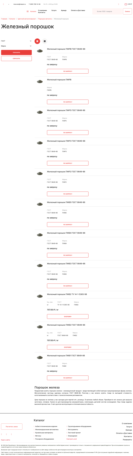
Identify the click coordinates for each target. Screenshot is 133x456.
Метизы (38, 436)
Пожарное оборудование (44, 439)
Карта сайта (5, 440)
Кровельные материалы (44, 433)
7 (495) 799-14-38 (34, 4)
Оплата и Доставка (78, 10)
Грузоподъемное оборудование (79, 426)
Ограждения (72, 436)
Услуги (53, 10)
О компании (42, 10)
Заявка (127, 11)
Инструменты (73, 429)
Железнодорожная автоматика (46, 429)
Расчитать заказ (12, 426)
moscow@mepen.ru (19, 4)
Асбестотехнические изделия (46, 426)
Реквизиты (127, 440)
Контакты (41, 12)
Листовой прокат (74, 433)
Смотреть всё (71, 439)
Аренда (63, 10)
